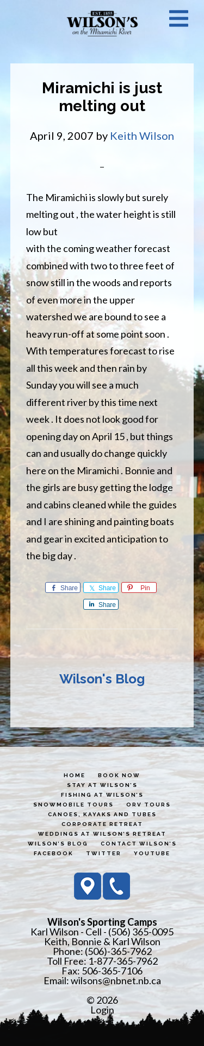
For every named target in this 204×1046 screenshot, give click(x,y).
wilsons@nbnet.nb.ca (116, 980)
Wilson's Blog (102, 679)
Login (102, 1010)
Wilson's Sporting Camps (102, 23)
